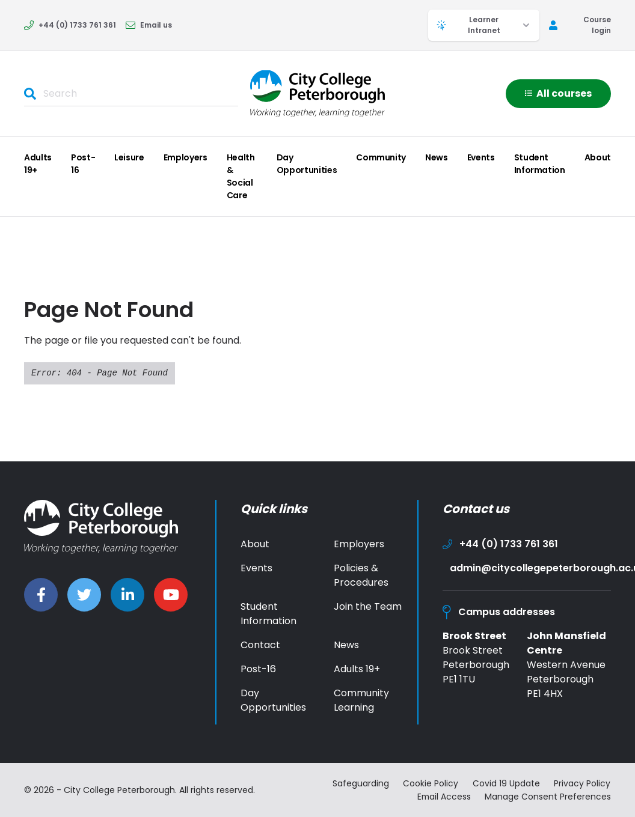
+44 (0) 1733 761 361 (70, 25)
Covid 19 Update (506, 783)
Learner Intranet (483, 24)
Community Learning (361, 700)
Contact (260, 645)
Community (381, 157)
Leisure (129, 157)
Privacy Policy (582, 783)
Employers (185, 157)
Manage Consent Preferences (548, 796)
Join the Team (368, 606)
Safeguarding (360, 783)
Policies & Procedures (361, 575)
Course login (580, 24)
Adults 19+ (38, 163)
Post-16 (83, 163)
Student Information (539, 163)
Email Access (443, 796)
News (436, 157)
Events (481, 157)
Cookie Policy (430, 783)
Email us (149, 25)
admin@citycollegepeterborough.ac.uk (530, 568)
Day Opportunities (307, 163)
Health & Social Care (241, 176)
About (597, 157)
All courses (558, 93)
